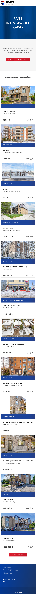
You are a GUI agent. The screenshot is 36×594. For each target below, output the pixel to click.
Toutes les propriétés (18, 554)
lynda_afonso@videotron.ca (14, 575)
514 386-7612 (8, 573)
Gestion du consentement (28, 590)
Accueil (10, 59)
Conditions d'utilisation (15, 590)
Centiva (21, 592)
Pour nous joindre (22, 59)
